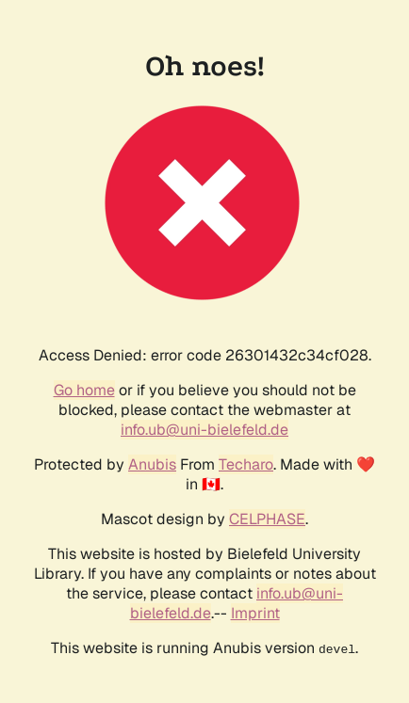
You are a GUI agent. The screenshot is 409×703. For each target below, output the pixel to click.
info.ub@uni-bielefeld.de (204, 429)
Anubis (152, 464)
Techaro (246, 464)
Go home (84, 390)
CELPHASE (267, 519)
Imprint (255, 613)
